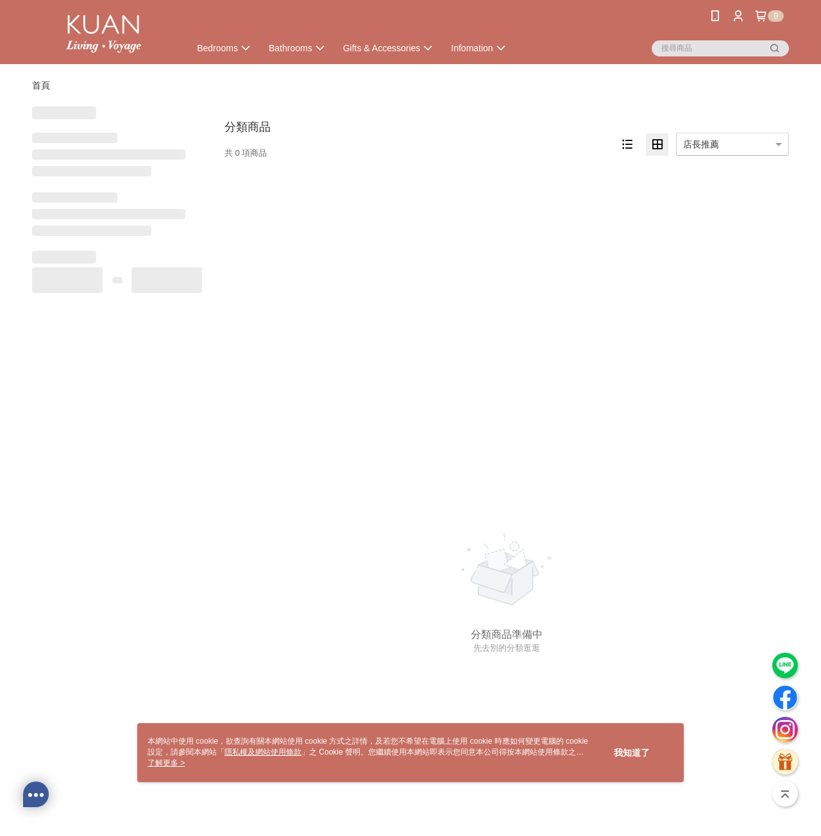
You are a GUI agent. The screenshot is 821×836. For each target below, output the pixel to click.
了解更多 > (166, 762)
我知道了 (632, 753)
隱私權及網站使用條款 (262, 752)
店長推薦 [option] (701, 144)
